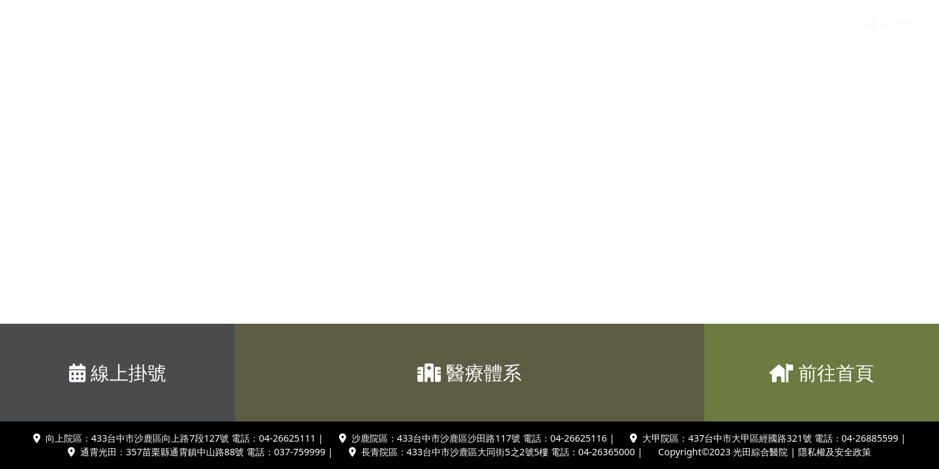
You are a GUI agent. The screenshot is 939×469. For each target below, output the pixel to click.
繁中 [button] (884, 23)
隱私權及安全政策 (834, 452)
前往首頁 (821, 372)
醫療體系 (469, 372)
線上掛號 (117, 372)
